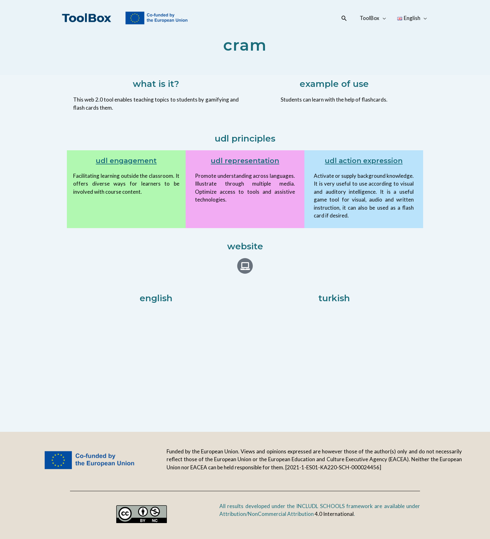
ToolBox (371, 18)
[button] (346, 18)
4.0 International (334, 514)
